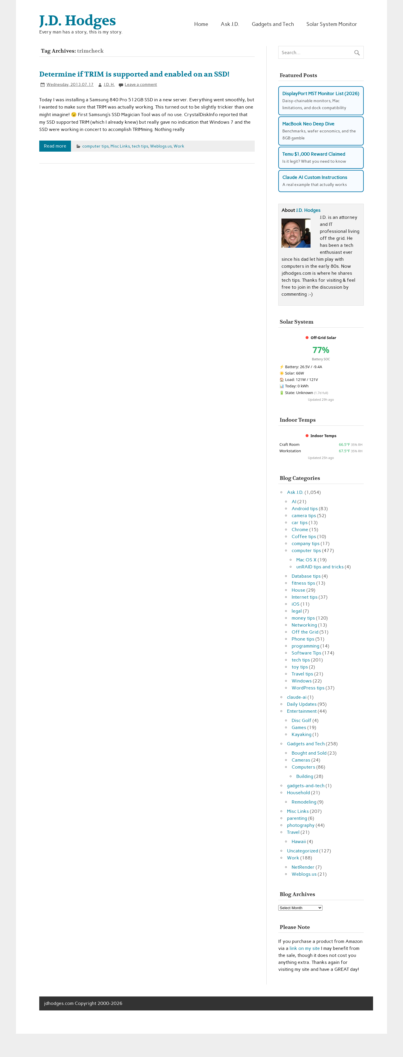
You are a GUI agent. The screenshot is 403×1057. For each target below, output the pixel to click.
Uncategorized (302, 851)
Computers (303, 767)
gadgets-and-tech (305, 785)
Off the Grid (305, 632)
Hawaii (299, 841)
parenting (297, 818)
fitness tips (303, 583)
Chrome (300, 529)
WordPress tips (308, 688)
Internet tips (305, 597)
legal (297, 611)
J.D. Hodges (308, 210)
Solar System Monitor (331, 24)
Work (179, 146)
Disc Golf (301, 720)
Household (298, 792)
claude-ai (296, 697)
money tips (303, 618)
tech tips (140, 146)
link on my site (305, 948)
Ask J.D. (230, 24)
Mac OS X (306, 560)
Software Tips (306, 653)
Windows (302, 681)
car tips (300, 522)
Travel (293, 832)
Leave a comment (141, 84)
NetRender (303, 867)
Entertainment (302, 711)
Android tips (305, 508)
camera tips (304, 515)
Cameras (301, 760)
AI (294, 501)
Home (201, 24)
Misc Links (120, 146)
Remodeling (304, 802)
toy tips (300, 667)
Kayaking (301, 734)
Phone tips (303, 639)
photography (301, 825)
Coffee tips (304, 536)
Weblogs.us (161, 146)
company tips (306, 543)
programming (305, 646)
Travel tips (302, 674)
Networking (304, 625)
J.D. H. (109, 84)
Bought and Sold (309, 753)
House (298, 590)
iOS (295, 604)
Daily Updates (302, 704)
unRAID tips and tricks (320, 567)
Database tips (306, 576)
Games (299, 727)
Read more (55, 146)
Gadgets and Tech (273, 24)
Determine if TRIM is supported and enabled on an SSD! (134, 74)
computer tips (95, 146)
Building (304, 776)
